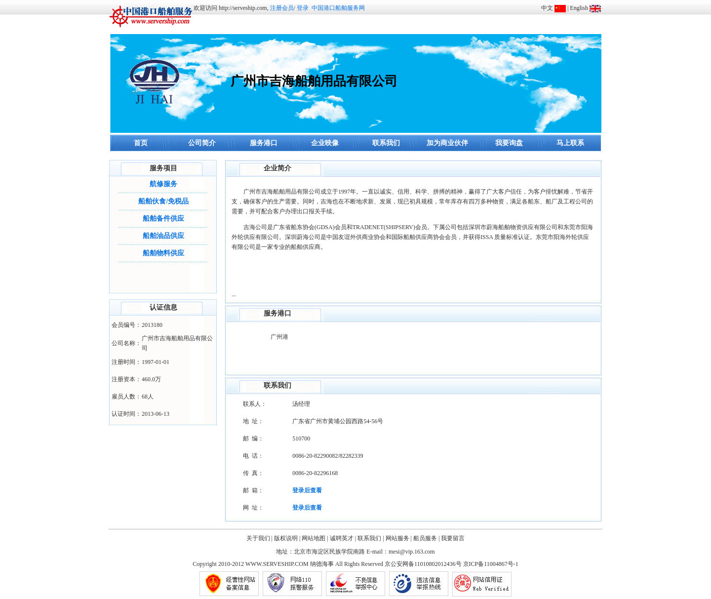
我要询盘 (509, 143)
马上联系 (570, 143)
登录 (303, 7)
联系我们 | (370, 538)
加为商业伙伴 (447, 143)
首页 (141, 143)
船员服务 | (426, 538)
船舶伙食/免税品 (163, 201)
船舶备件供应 (163, 218)
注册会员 (282, 7)
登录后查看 (307, 490)
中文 (547, 7)
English (579, 7)
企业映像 (325, 143)
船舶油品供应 (163, 236)
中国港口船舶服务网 (338, 7)
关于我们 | (259, 538)
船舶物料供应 (163, 253)
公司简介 (202, 143)
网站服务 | (399, 538)
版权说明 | (287, 538)
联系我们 (386, 143)
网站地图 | (315, 538)
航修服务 (163, 184)
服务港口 (263, 143)
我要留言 (453, 538)
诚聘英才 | (343, 538)
